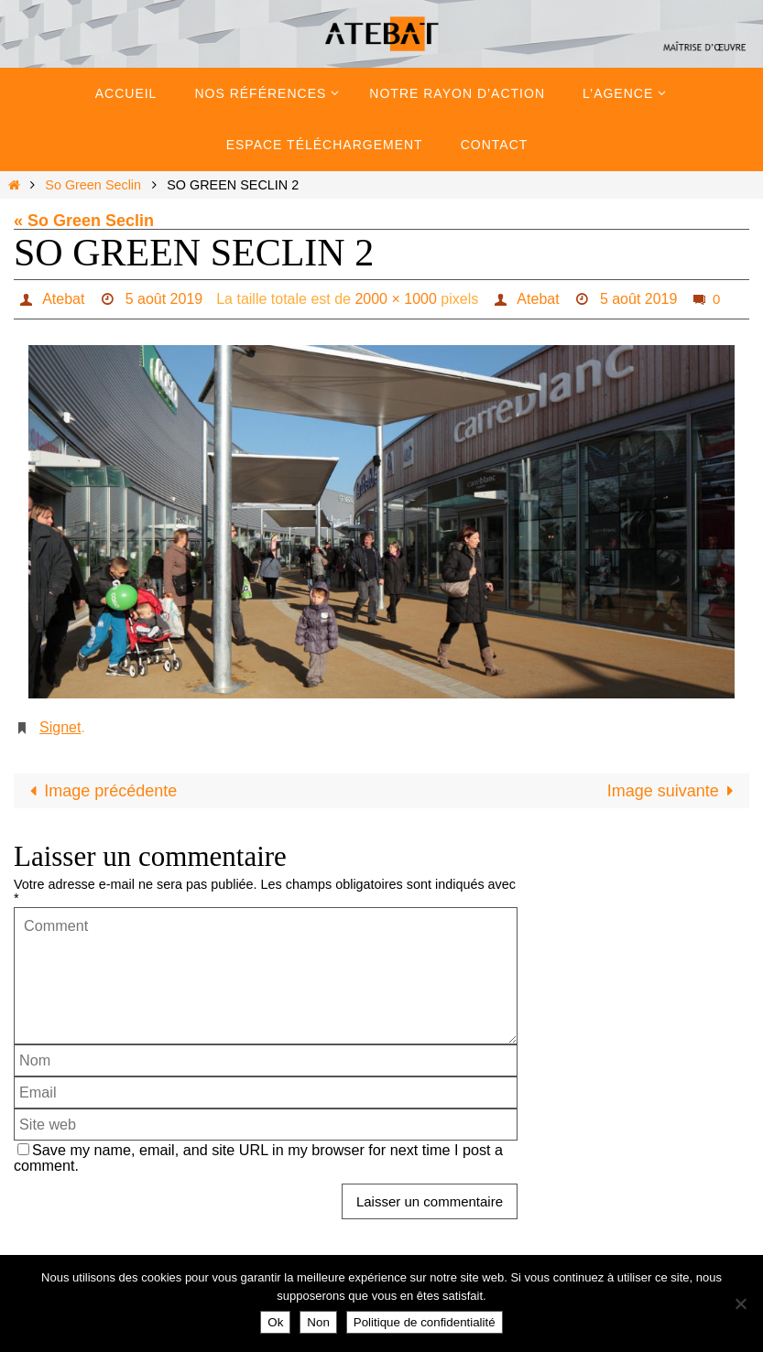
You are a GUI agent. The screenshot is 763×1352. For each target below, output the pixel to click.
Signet (60, 727)
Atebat (63, 299)
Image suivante (674, 791)
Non (318, 1322)
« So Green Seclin (84, 220)
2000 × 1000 (395, 299)
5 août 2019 (164, 299)
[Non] (740, 1303)
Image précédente (99, 791)
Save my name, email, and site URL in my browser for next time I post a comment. (258, 1157)
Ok (275, 1322)
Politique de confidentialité (425, 1322)
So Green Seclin (93, 185)
